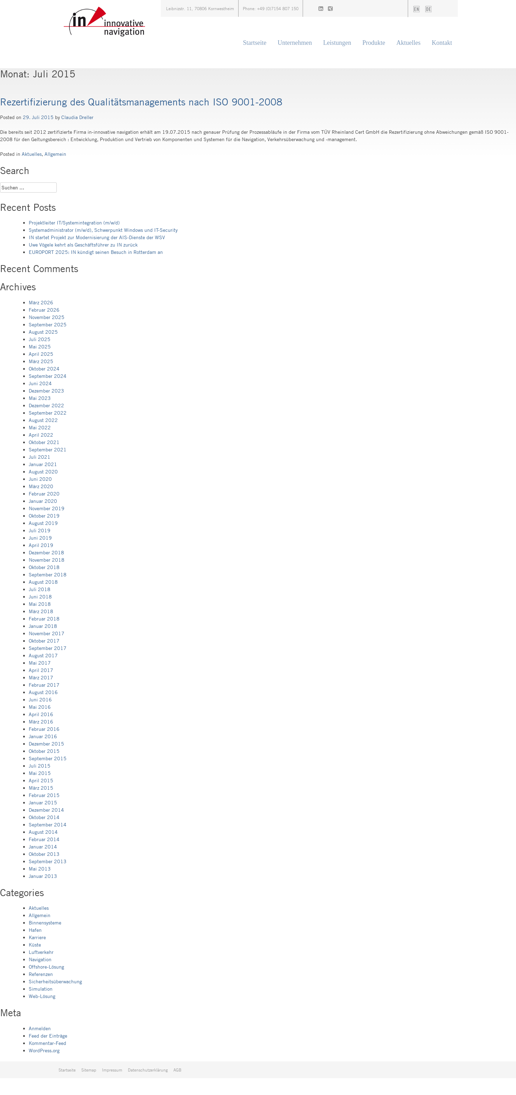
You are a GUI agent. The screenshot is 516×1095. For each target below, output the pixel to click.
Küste (35, 945)
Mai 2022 (40, 427)
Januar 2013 (43, 876)
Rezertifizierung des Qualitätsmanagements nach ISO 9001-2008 (141, 102)
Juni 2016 (40, 699)
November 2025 (46, 317)
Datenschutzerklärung (148, 1070)
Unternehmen (295, 42)
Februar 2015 (44, 795)
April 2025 (41, 354)
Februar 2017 (44, 685)
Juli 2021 (39, 457)
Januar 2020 (43, 501)
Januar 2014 (43, 847)
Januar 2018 (43, 626)
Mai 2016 (40, 707)
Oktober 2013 (44, 854)
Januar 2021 (43, 464)
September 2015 (48, 758)
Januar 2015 (43, 802)
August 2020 (43, 471)
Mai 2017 (40, 663)
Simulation (41, 989)
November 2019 (46, 508)
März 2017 (41, 677)
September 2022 (48, 413)
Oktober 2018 (44, 567)
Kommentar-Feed (47, 1043)
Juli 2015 (39, 766)
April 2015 (41, 780)
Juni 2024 (40, 383)
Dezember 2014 (46, 810)
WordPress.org (44, 1050)
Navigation (40, 959)
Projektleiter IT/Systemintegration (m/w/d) (74, 223)
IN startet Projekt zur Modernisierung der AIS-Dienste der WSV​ (97, 237)
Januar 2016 (43, 736)
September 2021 (48, 449)
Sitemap (88, 1070)
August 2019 (43, 523)
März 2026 (41, 302)
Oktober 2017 (44, 641)
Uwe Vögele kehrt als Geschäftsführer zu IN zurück (83, 245)
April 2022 (41, 435)
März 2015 (41, 788)
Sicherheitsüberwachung (55, 981)
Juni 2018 (40, 597)
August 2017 (43, 655)
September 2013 (48, 861)
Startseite (255, 42)
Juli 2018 (39, 589)
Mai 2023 (40, 398)
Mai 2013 (40, 869)
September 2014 (48, 824)
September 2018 (48, 574)
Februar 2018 (44, 619)
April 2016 (41, 714)
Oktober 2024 (44, 369)
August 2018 (43, 582)
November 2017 (46, 633)
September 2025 (48, 324)
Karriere (37, 937)
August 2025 (43, 332)
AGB (177, 1070)
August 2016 (43, 692)
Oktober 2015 (44, 751)
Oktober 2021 (44, 442)
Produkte (374, 42)
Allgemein (55, 154)
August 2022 (43, 420)
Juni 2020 (40, 479)
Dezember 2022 (46, 405)
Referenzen (41, 974)
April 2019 (41, 545)
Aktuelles (409, 42)
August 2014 (43, 832)
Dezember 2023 (46, 391)
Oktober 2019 (44, 516)
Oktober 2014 (44, 817)
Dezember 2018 (46, 552)
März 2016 (41, 722)
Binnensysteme (45, 923)
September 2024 (48, 376)
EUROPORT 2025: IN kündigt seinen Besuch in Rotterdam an (96, 252)
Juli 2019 (39, 530)
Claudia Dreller (77, 117)
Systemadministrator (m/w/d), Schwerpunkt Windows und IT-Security (103, 230)
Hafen (35, 930)
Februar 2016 (44, 729)
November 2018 (46, 560)
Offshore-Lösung (46, 967)
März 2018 (41, 611)
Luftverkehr (41, 952)
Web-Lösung (42, 996)
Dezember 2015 (46, 744)
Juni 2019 (40, 538)
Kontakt (442, 42)
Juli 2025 (39, 339)
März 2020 (41, 486)
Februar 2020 (44, 494)
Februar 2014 (44, 839)
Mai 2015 (40, 773)
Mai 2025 (40, 346)
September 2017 (48, 648)
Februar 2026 (44, 310)
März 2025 (41, 361)
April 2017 (41, 670)
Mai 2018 (40, 604)
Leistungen (337, 42)
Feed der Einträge (48, 1036)
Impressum (112, 1070)
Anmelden (40, 1028)
